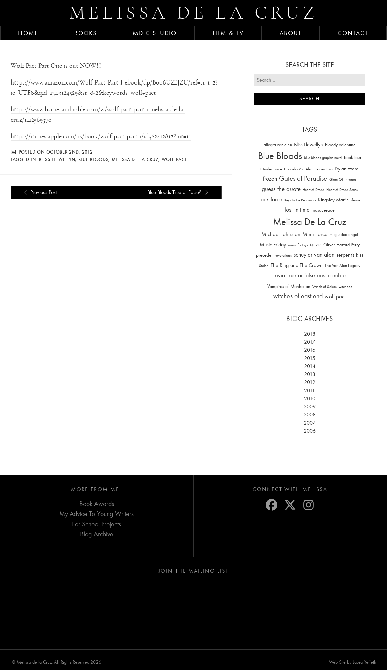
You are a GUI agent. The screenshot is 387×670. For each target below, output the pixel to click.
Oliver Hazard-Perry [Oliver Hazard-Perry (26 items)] (341, 245)
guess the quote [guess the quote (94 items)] (281, 189)
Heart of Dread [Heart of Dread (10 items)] (313, 190)
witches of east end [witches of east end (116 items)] (298, 296)
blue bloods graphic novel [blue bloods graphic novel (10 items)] (323, 158)
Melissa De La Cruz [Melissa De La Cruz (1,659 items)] (309, 221)
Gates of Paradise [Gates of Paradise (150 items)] (303, 178)
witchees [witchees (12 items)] (345, 286)
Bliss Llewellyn (57, 159)
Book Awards (96, 504)
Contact (353, 33)
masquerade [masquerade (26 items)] (323, 210)
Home (28, 33)
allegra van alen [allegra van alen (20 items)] (278, 144)
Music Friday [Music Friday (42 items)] (273, 245)
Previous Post (39, 192)
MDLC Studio (155, 33)
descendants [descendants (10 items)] (324, 169)
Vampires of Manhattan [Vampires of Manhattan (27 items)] (288, 286)
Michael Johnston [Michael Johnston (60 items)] (280, 234)
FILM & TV (228, 33)
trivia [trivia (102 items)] (279, 275)
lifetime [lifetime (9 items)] (355, 200)
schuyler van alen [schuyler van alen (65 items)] (314, 254)
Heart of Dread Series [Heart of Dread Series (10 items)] (342, 190)
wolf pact (174, 159)
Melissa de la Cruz (193, 12)
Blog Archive (96, 534)
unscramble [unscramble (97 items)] (331, 275)
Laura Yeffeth (364, 662)
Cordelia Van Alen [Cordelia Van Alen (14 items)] (298, 169)
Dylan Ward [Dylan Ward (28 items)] (347, 169)
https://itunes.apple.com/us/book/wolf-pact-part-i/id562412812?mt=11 (101, 136)
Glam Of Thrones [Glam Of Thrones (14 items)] (342, 179)
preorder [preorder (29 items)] (264, 255)
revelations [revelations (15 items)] (283, 255)
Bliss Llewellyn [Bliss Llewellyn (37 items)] (308, 145)
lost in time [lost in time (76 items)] (297, 209)
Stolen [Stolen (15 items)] (264, 265)
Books (85, 33)
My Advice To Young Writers (96, 514)
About (291, 33)
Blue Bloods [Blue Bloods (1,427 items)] (280, 155)
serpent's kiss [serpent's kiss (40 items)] (349, 255)
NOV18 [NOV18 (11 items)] (315, 245)
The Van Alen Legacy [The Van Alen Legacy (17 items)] (342, 265)
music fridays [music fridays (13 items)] (298, 245)
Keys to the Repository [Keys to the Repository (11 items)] (300, 200)
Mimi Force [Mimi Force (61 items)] (314, 234)
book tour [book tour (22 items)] (352, 157)
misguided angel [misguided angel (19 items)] (344, 234)
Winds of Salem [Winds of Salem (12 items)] (324, 286)
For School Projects (96, 524)
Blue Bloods (93, 159)
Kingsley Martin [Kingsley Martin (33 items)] (333, 200)
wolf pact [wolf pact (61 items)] (335, 296)
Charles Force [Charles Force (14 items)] (271, 169)
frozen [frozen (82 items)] (270, 178)
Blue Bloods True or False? (178, 192)
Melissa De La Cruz (135, 159)
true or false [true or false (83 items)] (301, 275)
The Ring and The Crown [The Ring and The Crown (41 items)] (297, 265)
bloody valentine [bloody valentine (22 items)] (340, 144)
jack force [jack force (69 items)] (270, 199)
